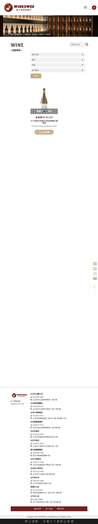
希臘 (16, 102)
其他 (16, 249)
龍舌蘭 (15, 220)
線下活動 (49, 509)
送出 (36, 76)
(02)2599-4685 (37, 397)
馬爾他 (16, 352)
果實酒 (16, 241)
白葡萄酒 (26, 34)
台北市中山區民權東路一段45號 (43, 400)
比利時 (16, 204)
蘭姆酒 (15, 318)
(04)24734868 (36, 499)
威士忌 (15, 181)
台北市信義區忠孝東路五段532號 (44, 437)
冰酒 (14, 291)
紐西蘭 (16, 63)
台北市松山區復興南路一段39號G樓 (45, 428)
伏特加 (15, 335)
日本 (16, 193)
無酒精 (15, 374)
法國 (16, 67)
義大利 (16, 70)
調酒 (14, 365)
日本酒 (15, 230)
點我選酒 (17, 34)
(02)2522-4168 (37, 471)
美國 (16, 93)
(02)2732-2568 (37, 462)
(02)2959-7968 (37, 453)
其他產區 (17, 89)
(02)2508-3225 (37, 406)
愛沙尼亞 (17, 359)
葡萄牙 (16, 78)
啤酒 (14, 344)
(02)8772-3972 (37, 425)
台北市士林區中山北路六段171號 (44, 446)
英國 (16, 279)
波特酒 (15, 172)
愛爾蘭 (16, 196)
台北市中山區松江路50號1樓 (42, 474)
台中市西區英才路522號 (40, 483)
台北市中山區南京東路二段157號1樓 (45, 409)
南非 (16, 138)
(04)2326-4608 (37, 481)
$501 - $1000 (20, 121)
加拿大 (16, 295)
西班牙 (34, 34)
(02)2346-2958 (37, 434)
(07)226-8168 (36, 490)
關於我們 (37, 509)
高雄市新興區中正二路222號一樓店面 (46, 493)
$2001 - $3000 (44, 34)
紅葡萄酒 (16, 59)
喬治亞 (16, 82)
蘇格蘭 (16, 200)
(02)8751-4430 (37, 443)
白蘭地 (15, 254)
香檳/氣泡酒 (17, 151)
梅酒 (16, 237)
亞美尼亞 (17, 85)
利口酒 (15, 275)
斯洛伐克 (17, 368)
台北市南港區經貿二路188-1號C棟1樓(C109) (48, 418)
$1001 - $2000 (21, 124)
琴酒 (14, 301)
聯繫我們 (60, 509)
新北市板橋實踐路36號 (40, 455)
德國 (16, 110)
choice (69, 517)
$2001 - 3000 (19, 329)
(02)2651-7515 (37, 416)
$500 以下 (18, 378)
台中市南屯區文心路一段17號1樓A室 (45, 502)
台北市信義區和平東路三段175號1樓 (45, 465)
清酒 (16, 234)
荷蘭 (16, 211)
